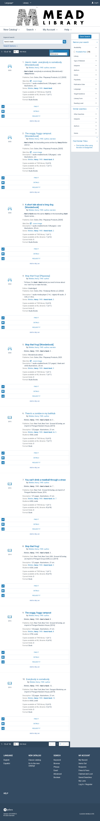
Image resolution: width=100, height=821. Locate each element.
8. (41, 159)
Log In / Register (85, 784)
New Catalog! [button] (11, 29)
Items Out (83, 763)
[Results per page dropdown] (16, 51)
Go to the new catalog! (34, 764)
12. (41, 698)
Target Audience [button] (79, 94)
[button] (85, 122)
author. (39, 279)
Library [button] (76, 56)
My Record (83, 760)
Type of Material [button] (79, 61)
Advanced (58, 774)
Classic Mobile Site (86, 814)
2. (41, 231)
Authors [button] (76, 70)
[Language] (8, 3)
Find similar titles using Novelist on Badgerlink (84, 146)
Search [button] (31, 29)
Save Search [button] (85, 36)
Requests (82, 767)
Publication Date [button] (79, 84)
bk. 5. (42, 432)
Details (20, 111)
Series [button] (76, 75)
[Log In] (92, 3)
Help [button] (67, 29)
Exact (56, 770)
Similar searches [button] (80, 109)
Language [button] (77, 89)
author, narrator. (42, 68)
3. (41, 299)
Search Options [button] (10, 46)
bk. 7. (42, 499)
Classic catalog (34, 760)
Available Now (81, 52)
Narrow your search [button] (81, 42)
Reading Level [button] (78, 103)
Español (6, 763)
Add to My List (34, 121)
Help (5, 793)
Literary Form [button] (78, 98)
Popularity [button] (77, 80)
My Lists (82, 781)
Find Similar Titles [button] (80, 141)
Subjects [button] (77, 65)
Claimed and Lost (86, 774)
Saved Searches (85, 777)
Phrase (56, 767)
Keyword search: (9, 37)
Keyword (57, 760)
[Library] (26, 3)
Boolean (57, 777)
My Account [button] (50, 29)
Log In (96, 3)
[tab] (85, 42)
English (6, 760)
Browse (57, 763)
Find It (20, 106)
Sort (51, 51)
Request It (21, 116)
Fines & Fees (84, 770)
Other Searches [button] (79, 114)
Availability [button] (77, 47)
